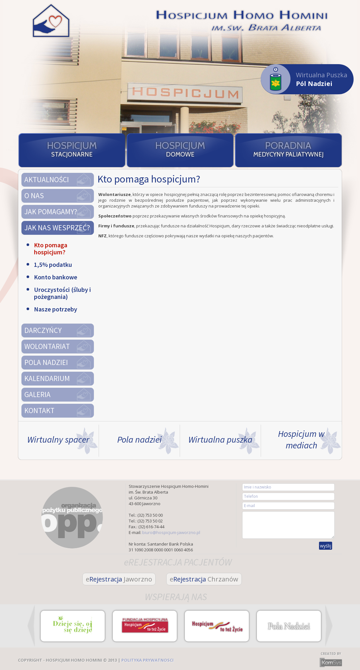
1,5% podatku (53, 264)
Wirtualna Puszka (304, 79)
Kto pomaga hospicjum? (50, 249)
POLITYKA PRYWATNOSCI (147, 660)
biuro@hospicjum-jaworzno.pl (171, 532)
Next (328, 626)
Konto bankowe (55, 277)
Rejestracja (119, 579)
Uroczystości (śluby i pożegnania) (62, 293)
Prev (31, 626)
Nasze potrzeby (55, 309)
